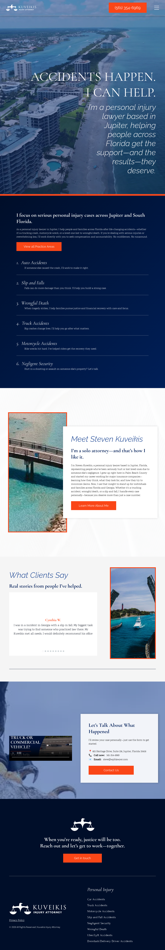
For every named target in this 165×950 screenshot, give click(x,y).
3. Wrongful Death (32, 303)
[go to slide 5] (53, 651)
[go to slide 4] (50, 651)
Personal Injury (100, 889)
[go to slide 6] (55, 651)
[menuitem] (121, 899)
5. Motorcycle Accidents (36, 343)
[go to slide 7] (58, 651)
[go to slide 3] (48, 651)
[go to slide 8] (61, 651)
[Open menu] (156, 7)
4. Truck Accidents (32, 323)
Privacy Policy (16, 920)
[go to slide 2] (45, 651)
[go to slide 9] (63, 651)
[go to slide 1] (43, 651)
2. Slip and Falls (30, 283)
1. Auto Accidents (31, 263)
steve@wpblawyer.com (115, 760)
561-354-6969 (113, 755)
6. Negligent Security (34, 364)
